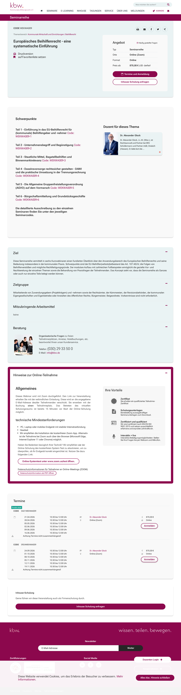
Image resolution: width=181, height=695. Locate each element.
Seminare (52, 11)
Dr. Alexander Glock (98, 517)
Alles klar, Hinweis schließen (155, 677)
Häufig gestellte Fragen (146, 43)
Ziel (15, 253)
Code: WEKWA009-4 (27, 175)
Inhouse (81, 11)
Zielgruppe (21, 285)
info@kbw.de (53, 352)
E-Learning (67, 11)
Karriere (158, 11)
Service (109, 11)
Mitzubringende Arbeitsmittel (34, 307)
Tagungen (95, 11)
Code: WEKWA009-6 (27, 199)
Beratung (19, 328)
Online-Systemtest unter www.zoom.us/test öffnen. (48, 461)
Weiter (130, 648)
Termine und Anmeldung (135, 74)
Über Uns (122, 11)
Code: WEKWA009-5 (62, 187)
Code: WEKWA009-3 (54, 160)
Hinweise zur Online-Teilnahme (35, 375)
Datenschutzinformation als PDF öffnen (37, 473)
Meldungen (137, 11)
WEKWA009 (26, 28)
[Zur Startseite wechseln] (41, 11)
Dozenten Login (152, 659)
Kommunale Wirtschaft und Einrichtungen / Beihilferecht (52, 34)
